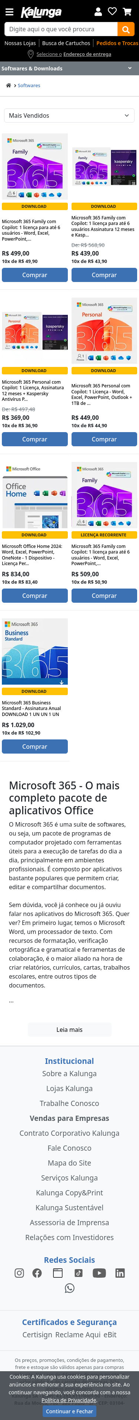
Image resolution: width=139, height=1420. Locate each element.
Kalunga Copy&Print (69, 1193)
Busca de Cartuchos (66, 43)
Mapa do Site (69, 1163)
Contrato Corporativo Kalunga (70, 1133)
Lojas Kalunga (69, 1088)
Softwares (29, 85)
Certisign (37, 1334)
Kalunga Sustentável (69, 1207)
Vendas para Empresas (69, 1118)
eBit (109, 1334)
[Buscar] (126, 29)
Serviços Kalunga (69, 1178)
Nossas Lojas (20, 43)
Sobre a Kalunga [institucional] (69, 1073)
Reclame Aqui (77, 1334)
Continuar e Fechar (69, 1411)
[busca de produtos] (61, 29)
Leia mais (69, 1030)
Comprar (34, 275)
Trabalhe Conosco (69, 1103)
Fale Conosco (69, 1148)
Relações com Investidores (69, 1237)
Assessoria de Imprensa (69, 1222)
